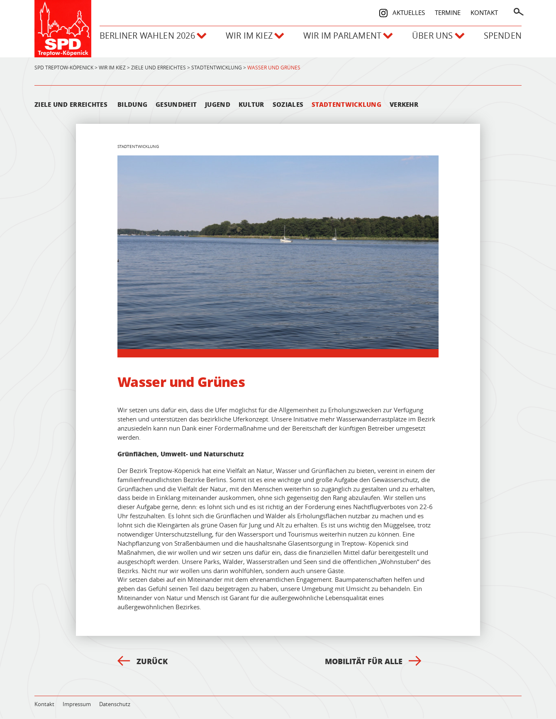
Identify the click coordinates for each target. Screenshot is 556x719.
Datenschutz (114, 705)
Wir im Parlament (344, 38)
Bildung (132, 105)
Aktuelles (409, 11)
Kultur (251, 105)
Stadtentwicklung (346, 105)
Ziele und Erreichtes (70, 105)
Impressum (77, 705)
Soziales (288, 105)
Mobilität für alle (373, 662)
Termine (448, 11)
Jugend (217, 105)
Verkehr (404, 105)
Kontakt (484, 11)
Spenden (503, 38)
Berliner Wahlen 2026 (146, 38)
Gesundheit (176, 105)
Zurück (142, 662)
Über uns (436, 38)
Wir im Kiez (249, 38)
